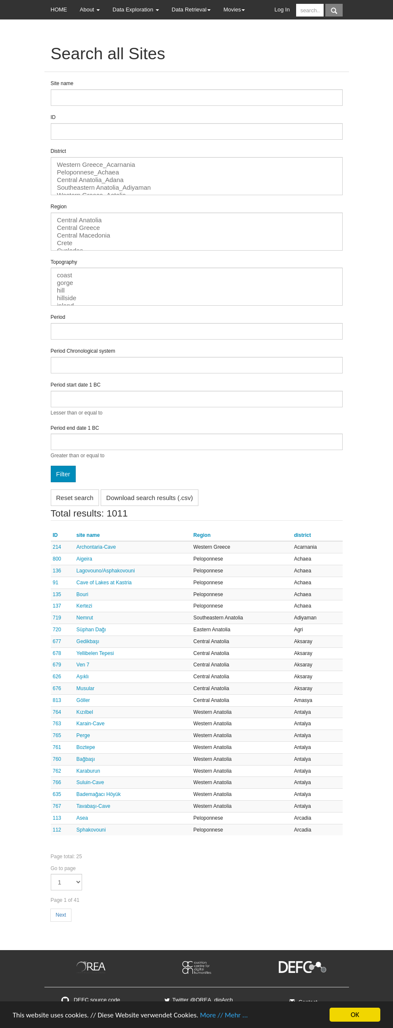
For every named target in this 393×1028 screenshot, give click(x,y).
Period (58, 317)
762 (57, 771)
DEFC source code (90, 1000)
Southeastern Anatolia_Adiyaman (196, 187)
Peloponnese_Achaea (196, 172)
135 (57, 594)
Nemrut (85, 618)
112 (57, 830)
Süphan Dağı (91, 630)
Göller (83, 700)
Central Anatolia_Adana (196, 180)
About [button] (90, 9)
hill (196, 290)
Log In (282, 9)
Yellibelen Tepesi (95, 653)
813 (57, 700)
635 (57, 794)
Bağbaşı (86, 759)
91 (55, 583)
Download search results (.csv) (149, 497)
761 (57, 747)
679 (57, 665)
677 (57, 641)
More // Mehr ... (224, 1015)
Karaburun (88, 771)
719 (57, 618)
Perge (83, 735)
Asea (82, 818)
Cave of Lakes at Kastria (104, 583)
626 (57, 677)
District (58, 151)
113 (57, 818)
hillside (196, 298)
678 (57, 653)
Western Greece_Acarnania (196, 165)
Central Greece (196, 228)
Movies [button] (234, 9)
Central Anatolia (196, 220)
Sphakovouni (91, 830)
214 (57, 547)
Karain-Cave (91, 724)
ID (53, 117)
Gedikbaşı (88, 641)
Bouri (82, 594)
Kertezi (84, 606)
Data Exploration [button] (136, 9)
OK (355, 1014)
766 (57, 782)
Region (59, 207)
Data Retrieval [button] (191, 9)
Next (61, 915)
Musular (86, 688)
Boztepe (86, 747)
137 (57, 606)
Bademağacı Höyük (99, 794)
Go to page (63, 868)
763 (57, 724)
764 (57, 712)
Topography (64, 262)
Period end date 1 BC (75, 428)
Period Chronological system (83, 351)
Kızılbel (85, 712)
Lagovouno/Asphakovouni (106, 571)
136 (57, 571)
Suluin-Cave (90, 782)
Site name (62, 83)
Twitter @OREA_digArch (198, 1000)
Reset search (74, 497)
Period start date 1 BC (76, 385)
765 (57, 735)
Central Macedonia (196, 235)
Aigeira (84, 559)
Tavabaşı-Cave (93, 806)
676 (57, 688)
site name (88, 535)
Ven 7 (83, 665)
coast (196, 275)
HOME (59, 9)
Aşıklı (83, 677)
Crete (196, 243)
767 (57, 806)
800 (57, 559)
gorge (196, 283)
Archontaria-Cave (96, 547)
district (302, 535)
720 (57, 630)
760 (57, 759)
